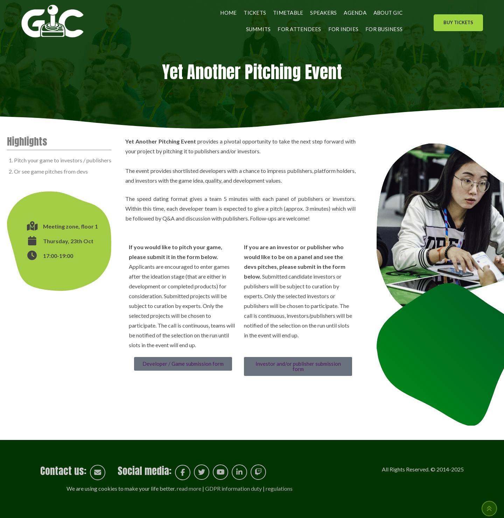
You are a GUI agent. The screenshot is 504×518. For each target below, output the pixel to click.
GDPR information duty (233, 488)
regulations (279, 488)
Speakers (323, 12)
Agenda (355, 12)
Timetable (288, 12)
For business (383, 29)
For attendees (299, 29)
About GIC (387, 12)
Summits (258, 29)
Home (228, 12)
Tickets (255, 12)
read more (189, 488)
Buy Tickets (458, 22)
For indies (343, 29)
